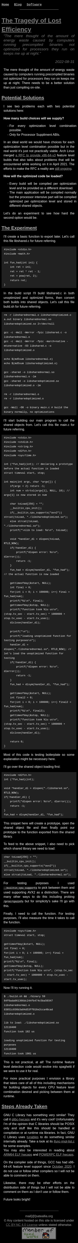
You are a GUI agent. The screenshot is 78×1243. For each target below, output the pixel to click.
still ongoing (63, 168)
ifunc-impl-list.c (64, 1140)
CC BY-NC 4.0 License (22, 1224)
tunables (33, 1136)
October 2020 (62, 1165)
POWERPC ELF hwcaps (56, 1153)
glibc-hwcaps (21, 1118)
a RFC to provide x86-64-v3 (35, 155)
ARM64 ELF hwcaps (18, 1153)
